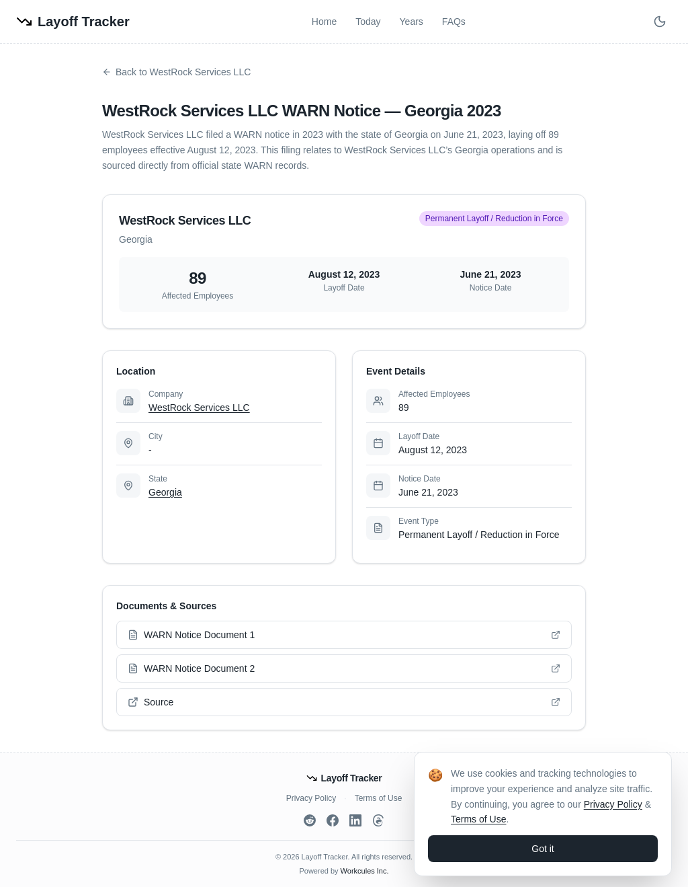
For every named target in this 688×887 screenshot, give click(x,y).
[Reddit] (310, 820)
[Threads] (378, 820)
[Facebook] (333, 820)
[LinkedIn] (355, 820)
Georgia (165, 492)
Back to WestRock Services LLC (176, 72)
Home (324, 21)
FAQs (454, 21)
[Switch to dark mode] (660, 21)
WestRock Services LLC (199, 407)
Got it (542, 848)
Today (367, 21)
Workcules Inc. (365, 871)
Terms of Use (378, 798)
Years (411, 21)
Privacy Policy (311, 798)
